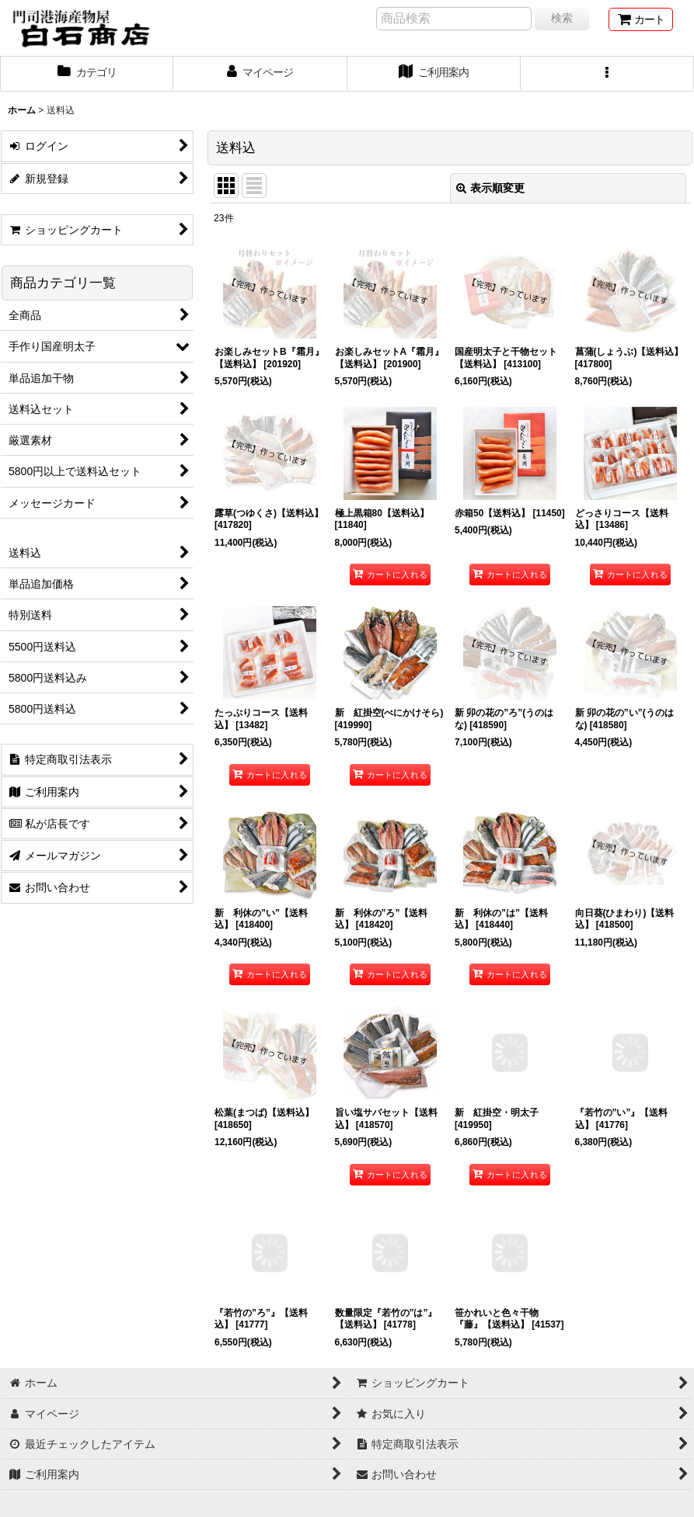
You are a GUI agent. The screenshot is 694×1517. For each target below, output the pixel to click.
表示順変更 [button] (490, 188)
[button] (607, 74)
